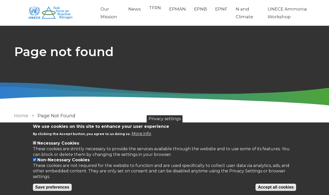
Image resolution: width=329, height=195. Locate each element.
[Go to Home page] (53, 13)
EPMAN (177, 9)
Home (21, 116)
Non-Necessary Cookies (63, 159)
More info (141, 133)
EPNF (221, 9)
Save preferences (52, 187)
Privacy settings (165, 118)
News (134, 9)
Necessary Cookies (58, 143)
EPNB (200, 9)
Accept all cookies (276, 187)
